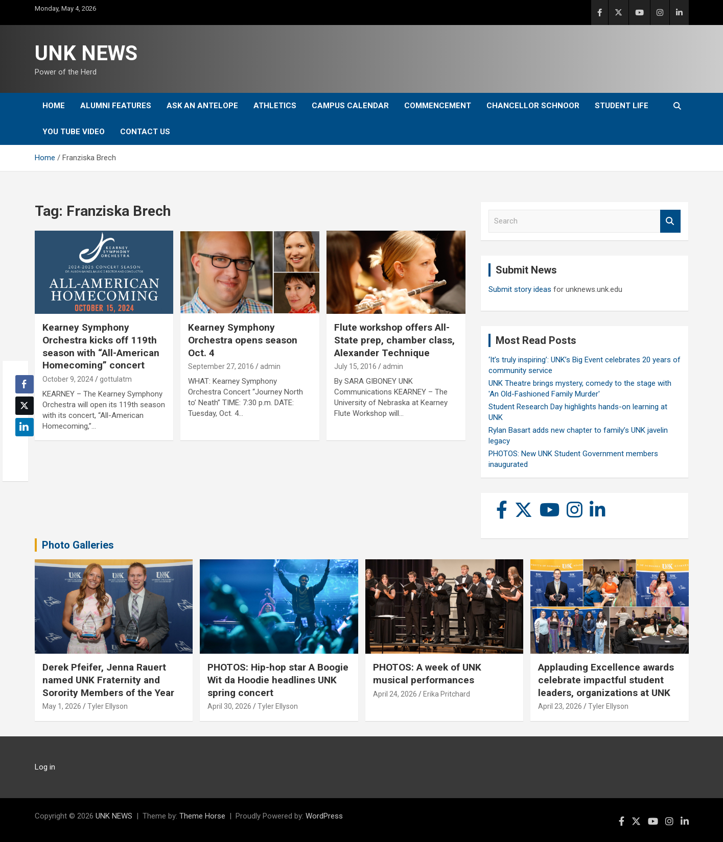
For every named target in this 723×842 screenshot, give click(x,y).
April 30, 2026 (229, 706)
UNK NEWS (86, 53)
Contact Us (145, 131)
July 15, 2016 (355, 366)
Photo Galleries (78, 545)
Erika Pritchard (446, 694)
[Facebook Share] (24, 384)
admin (270, 366)
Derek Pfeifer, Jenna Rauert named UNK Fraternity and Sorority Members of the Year (108, 679)
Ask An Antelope (202, 105)
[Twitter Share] (24, 406)
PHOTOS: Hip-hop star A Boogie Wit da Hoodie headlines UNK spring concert (277, 679)
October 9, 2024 (68, 379)
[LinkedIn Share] (24, 427)
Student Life (621, 105)
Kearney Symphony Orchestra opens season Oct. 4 (242, 339)
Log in (45, 767)
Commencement (437, 105)
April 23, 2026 (560, 706)
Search (670, 221)
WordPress (324, 816)
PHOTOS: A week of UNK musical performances (427, 673)
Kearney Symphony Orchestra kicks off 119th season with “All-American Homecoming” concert (100, 346)
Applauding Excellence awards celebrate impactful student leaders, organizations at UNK (606, 679)
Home (53, 105)
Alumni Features (115, 105)
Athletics (274, 105)
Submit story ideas (519, 289)
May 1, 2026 (61, 706)
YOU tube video (73, 131)
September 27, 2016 (221, 366)
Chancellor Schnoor (532, 105)
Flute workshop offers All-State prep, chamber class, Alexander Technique (394, 339)
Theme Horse (202, 816)
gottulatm (116, 379)
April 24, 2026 (395, 694)
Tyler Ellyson (107, 706)
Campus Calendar (350, 105)
